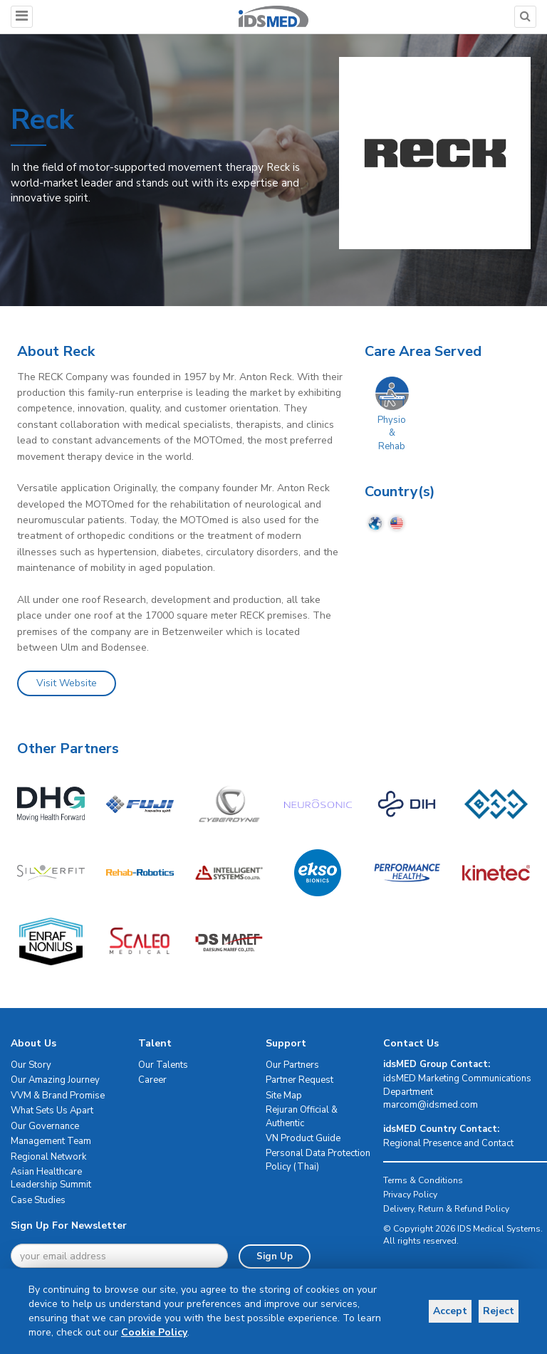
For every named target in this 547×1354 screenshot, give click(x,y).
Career (152, 1080)
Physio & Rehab (391, 433)
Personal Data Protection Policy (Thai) (318, 1160)
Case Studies (38, 1200)
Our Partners (292, 1065)
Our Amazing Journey (55, 1080)
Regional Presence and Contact (448, 1143)
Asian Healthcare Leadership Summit (51, 1178)
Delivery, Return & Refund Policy (446, 1208)
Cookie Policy (154, 1332)
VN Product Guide (303, 1138)
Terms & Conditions (423, 1180)
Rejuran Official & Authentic (302, 1116)
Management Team (51, 1141)
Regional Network (48, 1156)
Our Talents (163, 1065)
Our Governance (45, 1126)
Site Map (284, 1095)
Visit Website (66, 683)
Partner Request (299, 1080)
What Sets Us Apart (52, 1110)
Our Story (31, 1065)
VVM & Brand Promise (58, 1095)
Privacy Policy (410, 1194)
